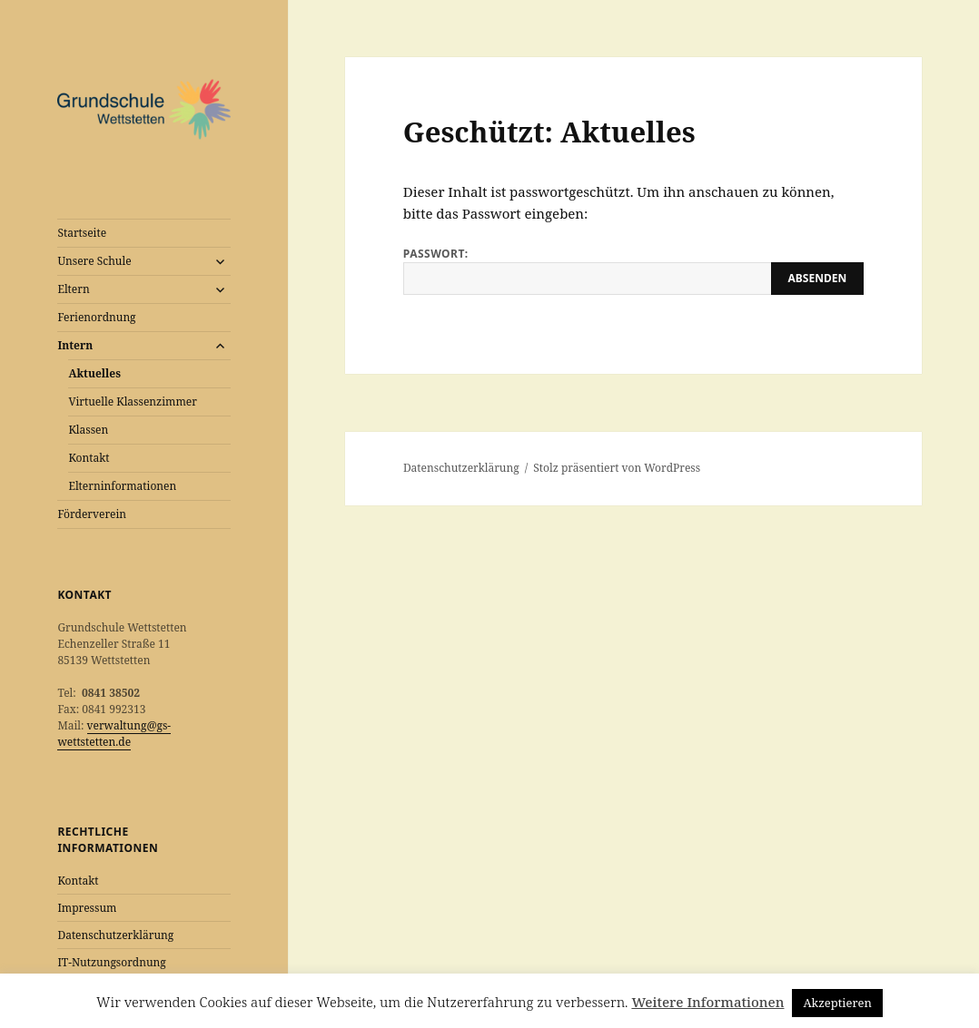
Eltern (73, 289)
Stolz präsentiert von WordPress (616, 467)
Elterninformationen (122, 486)
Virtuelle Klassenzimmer (132, 401)
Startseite (81, 232)
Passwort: (633, 270)
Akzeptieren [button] (837, 1002)
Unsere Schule (94, 261)
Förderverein (91, 514)
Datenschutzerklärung (115, 935)
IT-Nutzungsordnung (111, 962)
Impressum (86, 907)
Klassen (88, 429)
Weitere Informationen (707, 1002)
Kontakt (88, 457)
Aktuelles (94, 373)
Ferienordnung (96, 317)
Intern (75, 345)
